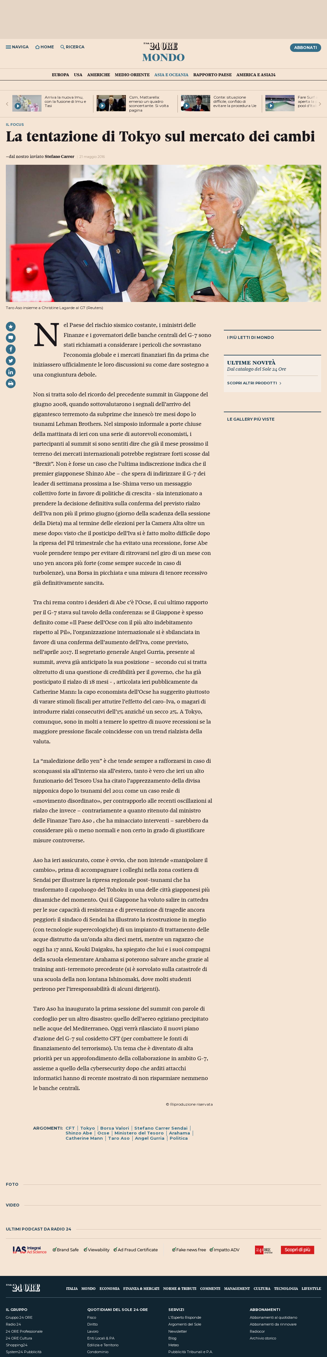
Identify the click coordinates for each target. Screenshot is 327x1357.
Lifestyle (311, 1288)
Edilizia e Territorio (102, 1345)
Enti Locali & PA (101, 1338)
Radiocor (257, 1331)
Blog (172, 1338)
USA (78, 75)
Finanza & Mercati (141, 1288)
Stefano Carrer (59, 156)
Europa (60, 75)
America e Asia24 (255, 75)
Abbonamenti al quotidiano (273, 1317)
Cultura (262, 1288)
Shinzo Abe (79, 1132)
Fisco (91, 1317)
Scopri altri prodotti (254, 383)
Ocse (103, 1132)
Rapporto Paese (212, 75)
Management (237, 1288)
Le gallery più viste (250, 419)
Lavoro (92, 1331)
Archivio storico (263, 1338)
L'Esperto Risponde (184, 1317)
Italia (72, 1288)
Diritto (92, 1324)
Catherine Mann (84, 1138)
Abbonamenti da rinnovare (273, 1324)
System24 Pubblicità (24, 1352)
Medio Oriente (132, 75)
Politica (179, 1138)
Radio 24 (13, 1324)
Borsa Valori (114, 1128)
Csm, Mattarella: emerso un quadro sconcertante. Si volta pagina (149, 104)
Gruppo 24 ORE (19, 1317)
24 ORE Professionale (24, 1331)
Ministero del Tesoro (139, 1132)
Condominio (97, 1352)
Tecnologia (286, 1288)
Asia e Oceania (171, 75)
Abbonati (305, 47)
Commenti (210, 1288)
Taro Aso (119, 1138)
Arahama (179, 1132)
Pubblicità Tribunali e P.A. (190, 1352)
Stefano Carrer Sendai (161, 1128)
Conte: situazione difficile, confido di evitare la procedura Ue (234, 101)
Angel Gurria (149, 1138)
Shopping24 (17, 1345)
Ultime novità (251, 362)
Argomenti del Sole (184, 1324)
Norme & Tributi (179, 1288)
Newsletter (177, 1331)
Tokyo (87, 1128)
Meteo (173, 1345)
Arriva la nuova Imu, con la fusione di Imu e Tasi (65, 101)
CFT (70, 1128)
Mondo (163, 56)
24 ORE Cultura (19, 1338)
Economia (109, 1288)
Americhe (98, 75)
